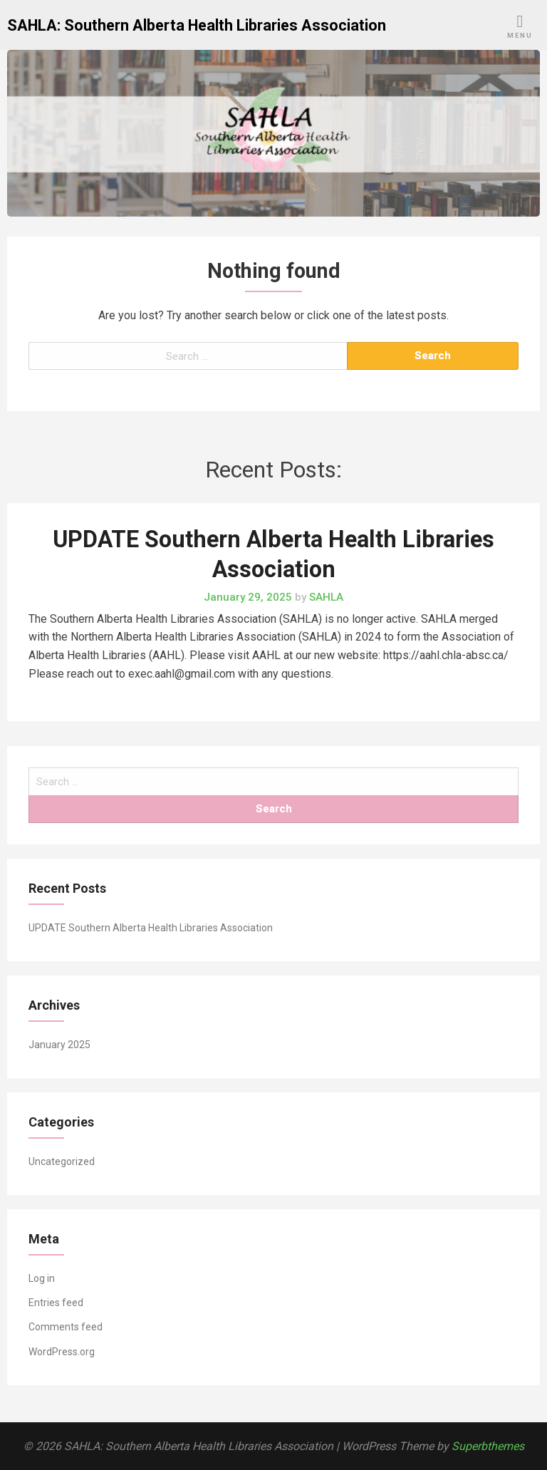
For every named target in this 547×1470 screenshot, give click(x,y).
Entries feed (55, 1302)
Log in (41, 1278)
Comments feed (65, 1326)
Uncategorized (61, 1161)
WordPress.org (61, 1351)
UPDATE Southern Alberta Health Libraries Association (150, 927)
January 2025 (59, 1044)
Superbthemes (488, 1446)
